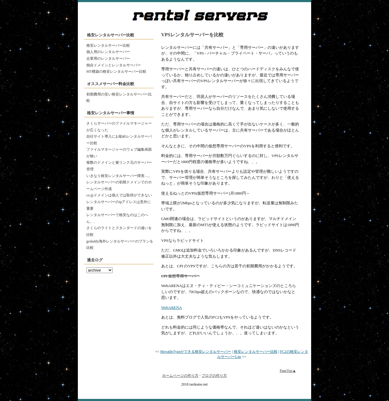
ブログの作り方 (214, 375)
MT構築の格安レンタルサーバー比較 (116, 71)
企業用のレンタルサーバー (108, 58)
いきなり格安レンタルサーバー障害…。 (119, 176)
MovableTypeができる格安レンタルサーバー (195, 351)
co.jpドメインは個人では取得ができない (119, 195)
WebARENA (171, 307)
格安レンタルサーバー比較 (108, 45)
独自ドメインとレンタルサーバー (113, 65)
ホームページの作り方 (180, 375)
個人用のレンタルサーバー (108, 52)
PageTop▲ (288, 371)
